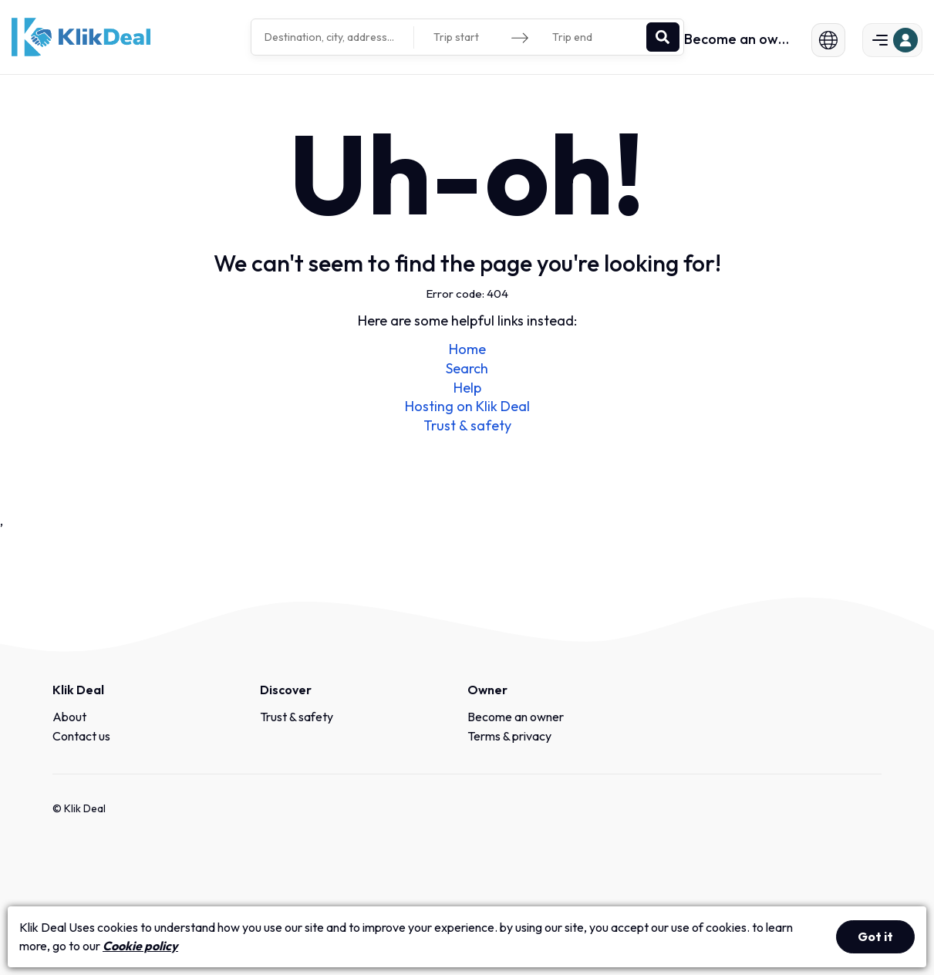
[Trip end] (590, 37)
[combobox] (335, 37)
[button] (819, 40)
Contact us (81, 736)
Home (467, 349)
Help (467, 387)
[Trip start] (472, 37)
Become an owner (739, 39)
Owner (487, 689)
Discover (286, 689)
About (69, 716)
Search (467, 368)
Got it (875, 936)
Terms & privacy (509, 736)
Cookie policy (140, 945)
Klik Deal (78, 689)
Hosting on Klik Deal (467, 406)
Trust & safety (467, 425)
